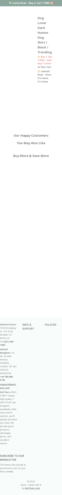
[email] (8, 386)
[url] (32, 488)
